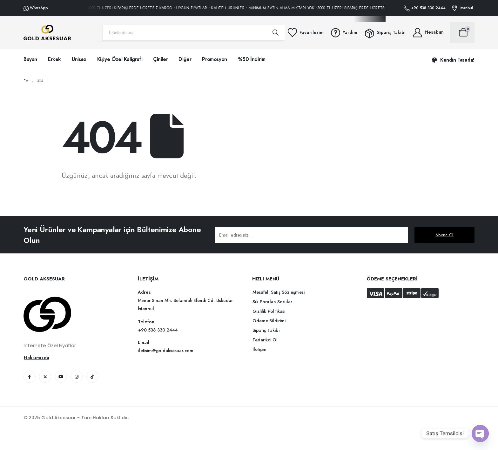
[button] (453, 60)
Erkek (54, 59)
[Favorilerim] (305, 32)
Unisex (79, 59)
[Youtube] (61, 377)
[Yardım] (343, 32)
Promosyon (214, 59)
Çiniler (160, 59)
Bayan (30, 59)
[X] (45, 377)
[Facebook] (30, 377)
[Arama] (275, 32)
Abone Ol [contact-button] (444, 235)
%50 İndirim (252, 59)
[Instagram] (77, 377)
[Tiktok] (92, 377)
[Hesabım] (428, 32)
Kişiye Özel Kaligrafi (120, 59)
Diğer (184, 59)
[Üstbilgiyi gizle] (47, 32)
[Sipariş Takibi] (385, 32)
